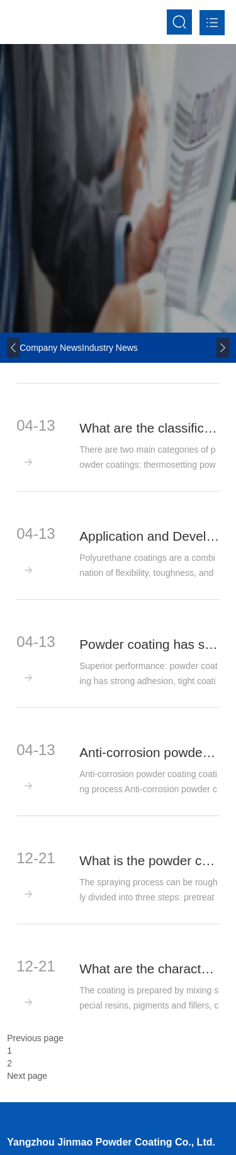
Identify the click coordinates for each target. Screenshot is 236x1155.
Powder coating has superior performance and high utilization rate (149, 644)
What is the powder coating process (149, 861)
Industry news (110, 348)
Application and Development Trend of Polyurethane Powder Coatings (149, 536)
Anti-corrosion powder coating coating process (149, 753)
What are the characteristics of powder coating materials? (149, 969)
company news (51, 348)
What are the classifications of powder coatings (149, 428)
